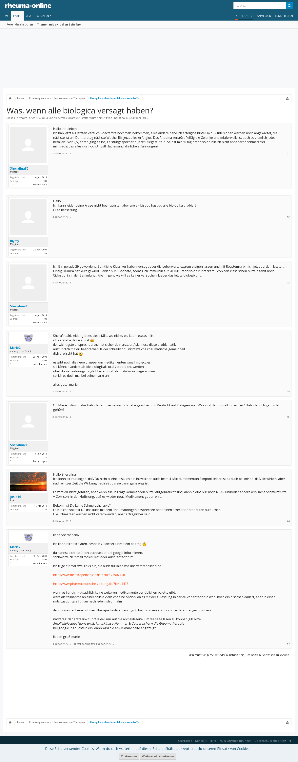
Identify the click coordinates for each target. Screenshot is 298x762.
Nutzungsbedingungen (235, 741)
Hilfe (213, 741)
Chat (29, 16)
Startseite (185, 741)
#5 (288, 416)
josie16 (15, 497)
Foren (17, 16)
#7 (288, 644)
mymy (14, 241)
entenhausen (40, 364)
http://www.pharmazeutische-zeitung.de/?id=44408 (90, 584)
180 (45, 180)
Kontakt (201, 741)
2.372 (44, 509)
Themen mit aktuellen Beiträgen (59, 24)
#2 (288, 217)
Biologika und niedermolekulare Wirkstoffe (63, 118)
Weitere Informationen (158, 756)
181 (45, 253)
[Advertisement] (149, 58)
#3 (288, 282)
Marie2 (15, 348)
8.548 (44, 360)
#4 (288, 391)
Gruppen (43, 16)
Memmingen (40, 184)
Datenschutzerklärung (270, 741)
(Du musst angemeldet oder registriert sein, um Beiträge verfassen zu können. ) (240, 655)
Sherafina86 (120, 118)
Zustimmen (129, 756)
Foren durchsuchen (20, 24)
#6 (288, 521)
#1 (288, 153)
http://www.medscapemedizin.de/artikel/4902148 (89, 575)
